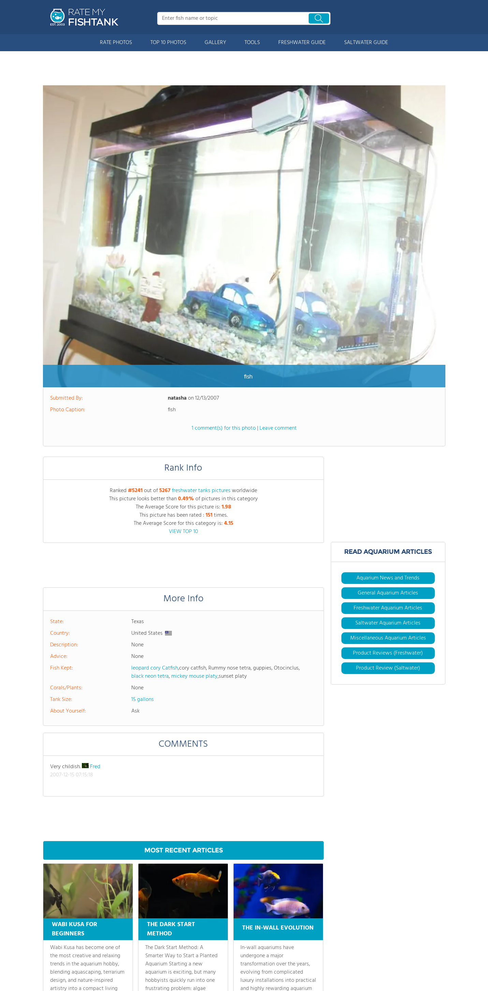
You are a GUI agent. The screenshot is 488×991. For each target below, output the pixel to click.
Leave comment (278, 322)
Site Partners (193, 940)
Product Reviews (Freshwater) (388, 547)
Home (49, 928)
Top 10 (50, 964)
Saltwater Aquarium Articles (387, 517)
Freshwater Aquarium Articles (388, 502)
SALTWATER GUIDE (366, 42)
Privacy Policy (423, 976)
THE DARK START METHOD (171, 824)
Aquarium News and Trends (387, 472)
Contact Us (191, 952)
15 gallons (142, 594)
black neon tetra (150, 570)
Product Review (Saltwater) (388, 562)
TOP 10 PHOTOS (168, 42)
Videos (118, 952)
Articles (119, 940)
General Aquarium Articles (388, 487)
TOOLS (252, 42)
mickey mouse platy (194, 570)
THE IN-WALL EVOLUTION (278, 821)
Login (185, 976)
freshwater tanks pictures (201, 385)
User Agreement (387, 976)
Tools (116, 928)
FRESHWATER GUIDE (302, 42)
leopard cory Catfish (154, 562)
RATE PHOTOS (116, 42)
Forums (187, 928)
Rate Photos (56, 952)
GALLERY (215, 42)
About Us (53, 940)
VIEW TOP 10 (183, 426)
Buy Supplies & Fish (131, 964)
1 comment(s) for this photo (224, 322)
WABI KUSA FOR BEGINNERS (74, 824)
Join (183, 964)
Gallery (50, 976)
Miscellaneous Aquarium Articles (388, 532)
